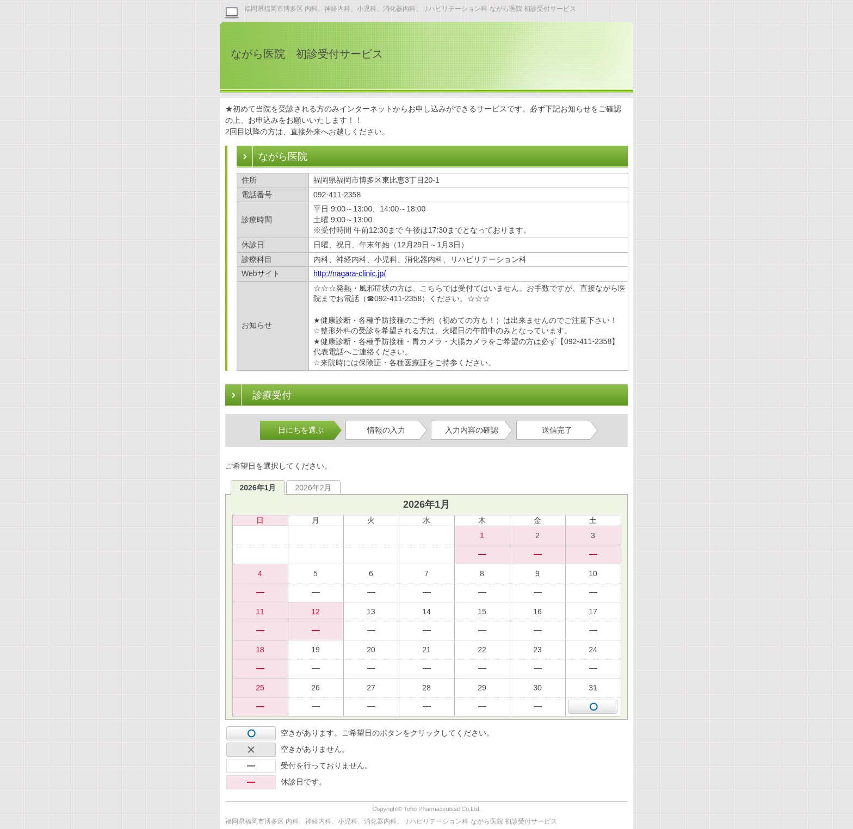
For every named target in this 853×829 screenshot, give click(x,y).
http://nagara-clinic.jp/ (349, 273)
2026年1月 (258, 487)
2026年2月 (313, 487)
